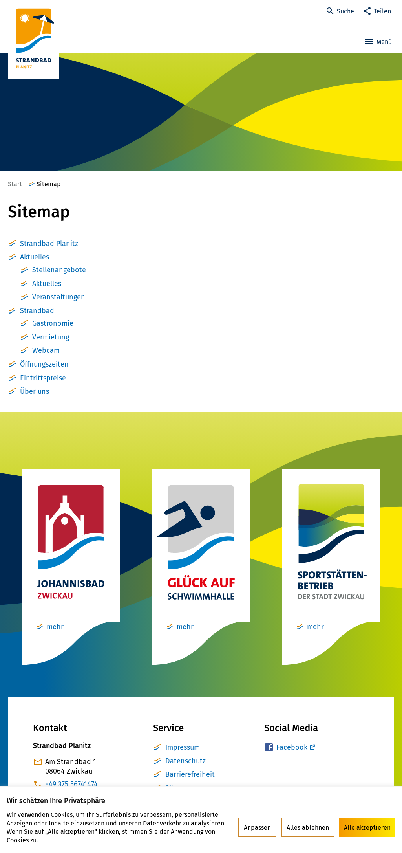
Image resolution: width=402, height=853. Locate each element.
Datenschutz (185, 761)
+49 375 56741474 (71, 784)
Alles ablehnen (308, 827)
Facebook (291, 747)
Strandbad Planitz (49, 243)
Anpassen (257, 827)
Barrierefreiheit (190, 774)
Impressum (182, 747)
